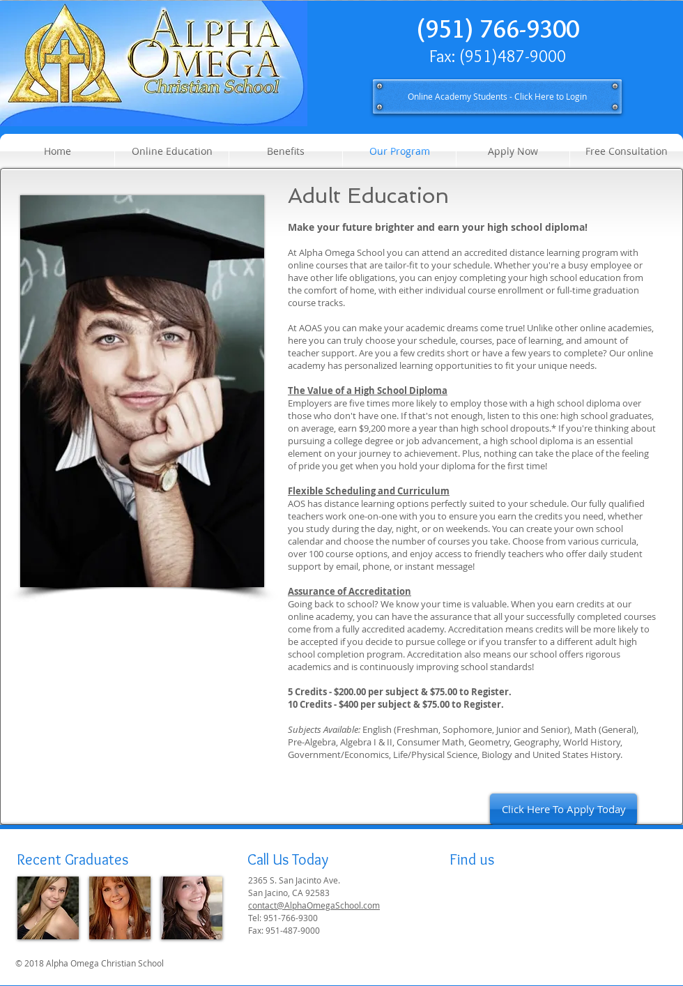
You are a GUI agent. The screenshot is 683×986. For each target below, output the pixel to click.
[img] (48, 908)
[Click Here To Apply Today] (563, 809)
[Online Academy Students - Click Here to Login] (497, 96)
